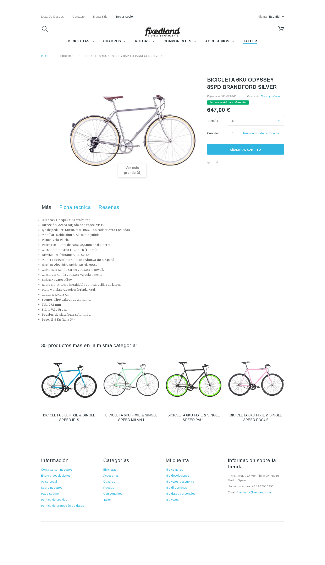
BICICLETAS (78, 41)
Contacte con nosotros (57, 469)
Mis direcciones (176, 487)
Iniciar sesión (125, 16)
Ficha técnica (75, 207)
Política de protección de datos (62, 505)
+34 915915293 (263, 486)
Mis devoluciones (177, 475)
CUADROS (112, 41)
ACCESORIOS (217, 41)
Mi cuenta (177, 460)
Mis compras (174, 469)
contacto (78, 16)
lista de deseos (52, 16)
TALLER (250, 41)
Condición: (253, 96)
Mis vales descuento (180, 481)
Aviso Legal (49, 481)
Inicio (44, 55)
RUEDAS (142, 41)
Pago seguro (50, 493)
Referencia (213, 96)
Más (46, 207)
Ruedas (108, 487)
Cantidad (213, 133)
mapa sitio (100, 16)
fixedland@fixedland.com (254, 492)
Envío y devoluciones (56, 475)
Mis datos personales (180, 493)
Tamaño (213, 120)
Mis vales (172, 499)
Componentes (113, 493)
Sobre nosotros (51, 487)
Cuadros (109, 481)
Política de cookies (54, 499)
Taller (107, 499)
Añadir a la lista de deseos (260, 133)
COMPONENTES (178, 41)
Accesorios (111, 475)
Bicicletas (66, 55)
